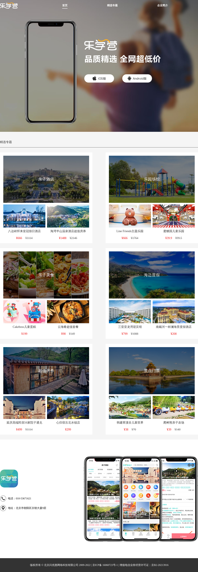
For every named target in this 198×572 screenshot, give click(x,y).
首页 (64, 5)
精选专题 (112, 5)
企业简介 (162, 5)
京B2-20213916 (159, 565)
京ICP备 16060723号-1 (105, 565)
